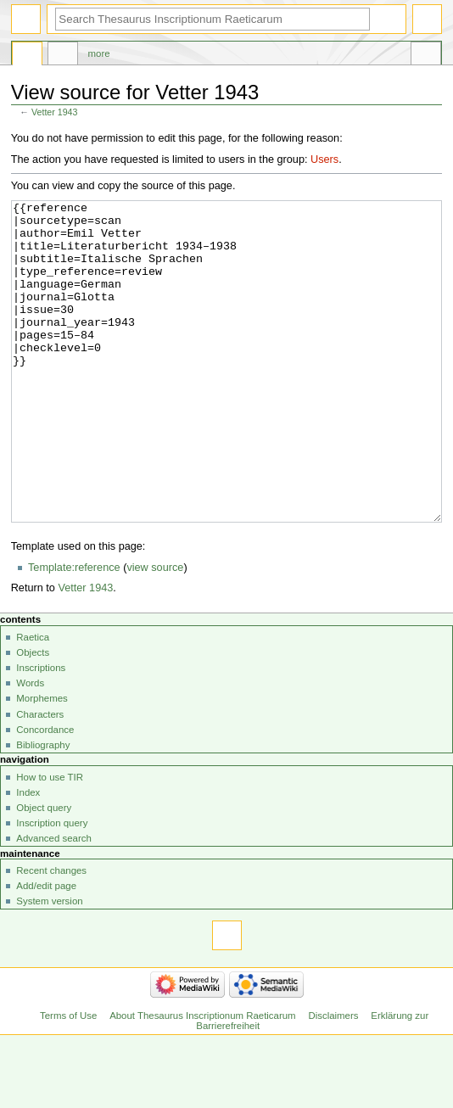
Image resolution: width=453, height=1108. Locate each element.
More (99, 53)
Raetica (32, 701)
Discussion (62, 56)
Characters (40, 778)
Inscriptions (40, 731)
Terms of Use (68, 1079)
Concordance (45, 793)
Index (28, 856)
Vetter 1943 (54, 112)
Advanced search (54, 902)
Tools (425, 56)
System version (49, 965)
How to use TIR (49, 841)
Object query (43, 871)
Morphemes (41, 762)
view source (154, 631)
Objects (32, 716)
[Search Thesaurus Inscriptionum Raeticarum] (212, 19)
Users (324, 159)
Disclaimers (333, 1079)
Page (27, 56)
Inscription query (51, 886)
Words (30, 746)
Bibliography (43, 808)
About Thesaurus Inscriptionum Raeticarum (202, 1079)
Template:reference (74, 631)
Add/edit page (46, 949)
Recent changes (51, 934)
